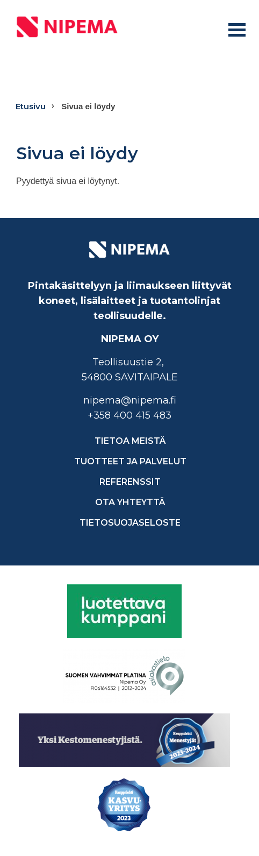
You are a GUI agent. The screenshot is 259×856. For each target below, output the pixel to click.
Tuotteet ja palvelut (130, 461)
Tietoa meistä (130, 441)
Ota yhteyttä (130, 502)
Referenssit (130, 482)
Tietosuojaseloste (130, 523)
